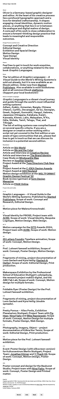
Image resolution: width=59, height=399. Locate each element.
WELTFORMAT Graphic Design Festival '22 (29, 175)
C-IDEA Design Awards (39, 168)
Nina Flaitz (16, 315)
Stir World (20, 147)
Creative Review (39, 152)
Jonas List (6, 386)
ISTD (33, 227)
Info (26, 395)
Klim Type (39, 384)
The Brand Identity (40, 155)
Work (19, 395)
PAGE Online (21, 184)
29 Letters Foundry (13, 239)
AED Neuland (29, 171)
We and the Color (23, 150)
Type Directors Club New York (28, 164)
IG (41, 395)
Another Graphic (24, 160)
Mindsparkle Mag (29, 158)
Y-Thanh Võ (40, 354)
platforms (37, 90)
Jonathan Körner (19, 354)
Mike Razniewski (36, 315)
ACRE (6, 218)
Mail (34, 395)
